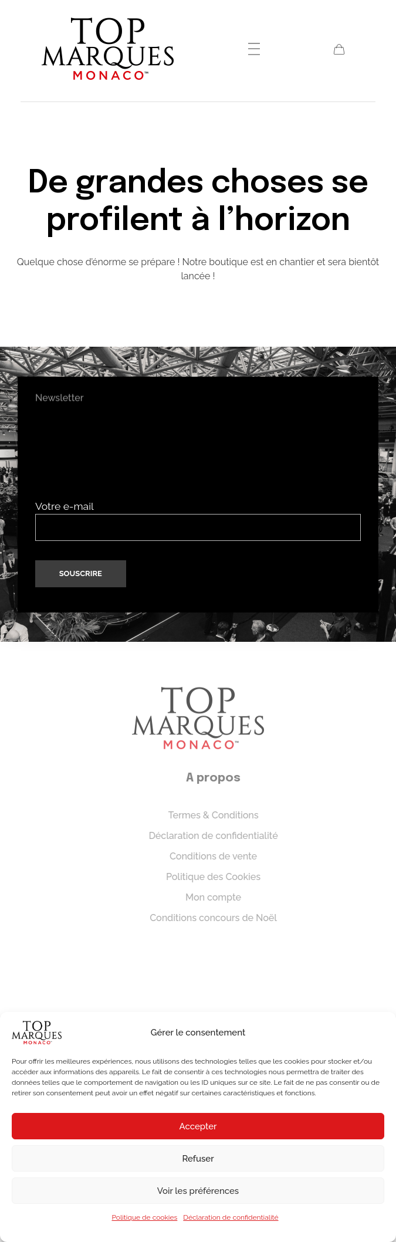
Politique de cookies (144, 1217)
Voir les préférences (198, 1191)
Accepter (198, 1126)
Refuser (198, 1158)
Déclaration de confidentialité (230, 1217)
